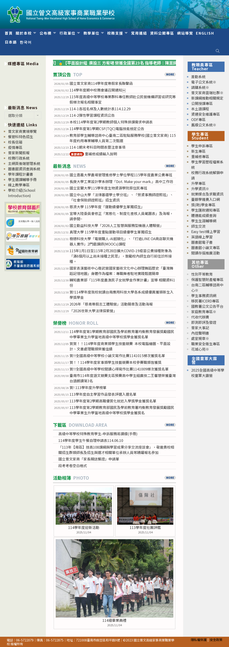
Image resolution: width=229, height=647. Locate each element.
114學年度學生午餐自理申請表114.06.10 (90, 440)
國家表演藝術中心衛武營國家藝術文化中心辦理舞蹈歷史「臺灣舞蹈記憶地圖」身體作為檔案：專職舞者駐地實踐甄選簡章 (121, 270)
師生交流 (198, 226)
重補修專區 (200, 156)
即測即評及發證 (203, 322)
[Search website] (217, 51)
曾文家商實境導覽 (22, 131)
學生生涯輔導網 (203, 220)
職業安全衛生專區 (205, 343)
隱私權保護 (198, 639)
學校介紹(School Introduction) (21, 192)
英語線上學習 (202, 236)
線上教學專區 (19, 184)
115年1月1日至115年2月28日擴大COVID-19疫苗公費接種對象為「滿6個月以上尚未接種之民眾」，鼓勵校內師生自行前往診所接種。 (121, 256)
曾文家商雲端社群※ (207, 92)
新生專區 (198, 151)
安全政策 (216, 639)
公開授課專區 (202, 103)
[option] (22, 84)
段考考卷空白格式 (72, 465)
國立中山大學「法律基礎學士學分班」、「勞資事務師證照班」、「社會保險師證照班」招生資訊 (121, 197)
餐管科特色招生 (20, 136)
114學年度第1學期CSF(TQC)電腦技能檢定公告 (107, 128)
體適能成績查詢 (203, 215)
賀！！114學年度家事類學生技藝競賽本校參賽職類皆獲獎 (115, 362)
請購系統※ (200, 87)
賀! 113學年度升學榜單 (88, 387)
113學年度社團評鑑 (145, 527)
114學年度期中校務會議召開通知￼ (98, 90)
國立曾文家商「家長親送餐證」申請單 (88, 459)
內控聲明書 (200, 333)
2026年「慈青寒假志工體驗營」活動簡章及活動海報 (111, 304)
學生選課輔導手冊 (22, 179)
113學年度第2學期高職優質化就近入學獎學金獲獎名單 (113, 401)
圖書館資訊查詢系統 (24, 168)
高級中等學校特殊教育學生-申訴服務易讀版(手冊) (98, 433)
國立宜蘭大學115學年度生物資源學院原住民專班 (108, 188)
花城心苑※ (200, 349)
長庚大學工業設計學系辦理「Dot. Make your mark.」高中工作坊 (121, 181)
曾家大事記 (200, 327)
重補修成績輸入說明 (93, 153)
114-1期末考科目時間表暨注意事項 (97, 147)
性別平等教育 (202, 274)
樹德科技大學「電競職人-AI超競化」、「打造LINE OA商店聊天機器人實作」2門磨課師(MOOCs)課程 (121, 241)
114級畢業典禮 (114, 620)
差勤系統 (198, 76)
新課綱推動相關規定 (207, 98)
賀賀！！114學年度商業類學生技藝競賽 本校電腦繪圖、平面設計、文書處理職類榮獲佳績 (120, 346)
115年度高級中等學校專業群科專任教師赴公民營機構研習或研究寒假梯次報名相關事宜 (123, 99)
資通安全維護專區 (205, 114)
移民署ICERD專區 (205, 301)
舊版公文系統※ (203, 124)
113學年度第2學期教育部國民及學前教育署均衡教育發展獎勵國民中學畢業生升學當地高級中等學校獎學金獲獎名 (122, 410)
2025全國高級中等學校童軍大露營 (207, 372)
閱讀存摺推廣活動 (205, 253)
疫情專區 (15, 147)
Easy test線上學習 (205, 231)
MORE (170, 74)
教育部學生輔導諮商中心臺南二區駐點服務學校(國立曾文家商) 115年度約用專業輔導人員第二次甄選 (123, 138)
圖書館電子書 (202, 242)
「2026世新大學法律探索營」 (93, 310)
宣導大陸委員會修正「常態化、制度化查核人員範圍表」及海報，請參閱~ (121, 216)
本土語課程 (200, 108)
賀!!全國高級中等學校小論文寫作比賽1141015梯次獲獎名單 (117, 355)
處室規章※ (200, 338)
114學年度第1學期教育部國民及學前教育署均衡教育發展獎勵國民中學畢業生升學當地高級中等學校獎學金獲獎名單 (122, 334)
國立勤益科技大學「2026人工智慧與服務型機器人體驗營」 (116, 225)
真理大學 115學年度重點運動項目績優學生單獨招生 (111, 232)
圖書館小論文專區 (205, 247)
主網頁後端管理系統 (24, 163)
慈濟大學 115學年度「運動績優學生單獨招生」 (107, 206)
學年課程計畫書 (20, 174)
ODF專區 (198, 119)
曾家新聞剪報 (19, 152)
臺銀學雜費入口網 (205, 199)
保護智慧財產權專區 (207, 279)
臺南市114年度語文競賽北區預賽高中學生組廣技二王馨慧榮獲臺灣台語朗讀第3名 (123, 378)
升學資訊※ (200, 188)
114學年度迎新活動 (83, 527)
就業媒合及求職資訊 (207, 194)
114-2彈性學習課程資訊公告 (92, 115)
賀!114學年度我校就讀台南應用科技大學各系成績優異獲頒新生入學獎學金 (122, 294)
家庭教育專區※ (203, 311)
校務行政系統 (19, 158)
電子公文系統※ (203, 82)
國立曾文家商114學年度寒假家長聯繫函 (101, 83)
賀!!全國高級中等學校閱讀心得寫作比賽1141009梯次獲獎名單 (119, 369)
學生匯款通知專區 (205, 210)
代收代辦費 (200, 317)
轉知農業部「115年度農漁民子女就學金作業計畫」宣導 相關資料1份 (122, 282)
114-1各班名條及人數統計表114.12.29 (100, 108)
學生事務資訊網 (203, 295)
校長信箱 (15, 142)
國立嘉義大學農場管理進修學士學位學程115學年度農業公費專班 (121, 174)
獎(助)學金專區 (203, 204)
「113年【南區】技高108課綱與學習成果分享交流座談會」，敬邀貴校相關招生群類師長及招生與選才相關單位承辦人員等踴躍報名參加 (116, 449)
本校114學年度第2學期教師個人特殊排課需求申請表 (111, 122)
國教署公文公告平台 (207, 306)
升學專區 (198, 183)
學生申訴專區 (202, 145)
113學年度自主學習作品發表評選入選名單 (103, 394)
